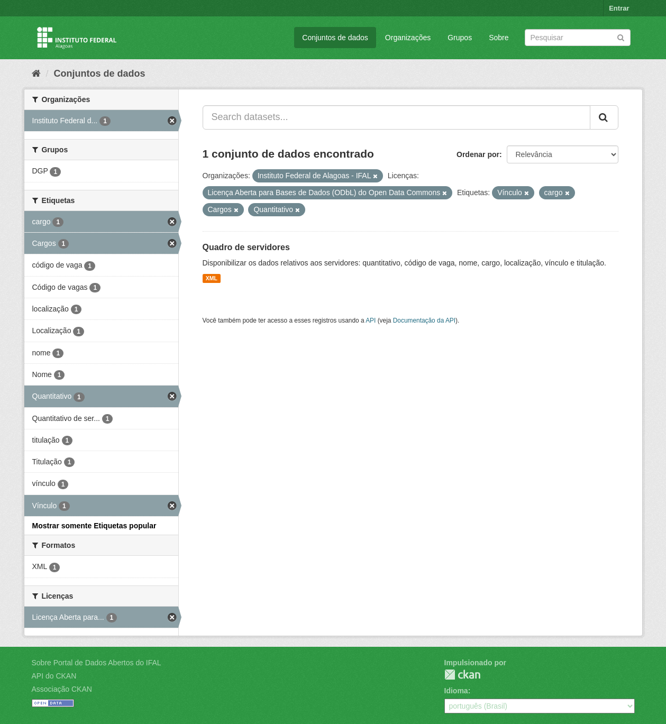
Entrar (619, 8)
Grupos (460, 37)
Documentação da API (424, 320)
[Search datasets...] (396, 117)
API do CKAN (54, 676)
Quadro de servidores (246, 247)
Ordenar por (478, 154)
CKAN (462, 674)
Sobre (498, 37)
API (371, 320)
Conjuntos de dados (335, 37)
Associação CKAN (62, 689)
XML (211, 278)
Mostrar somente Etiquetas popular (94, 525)
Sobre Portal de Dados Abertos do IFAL (96, 662)
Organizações (408, 37)
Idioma (456, 690)
